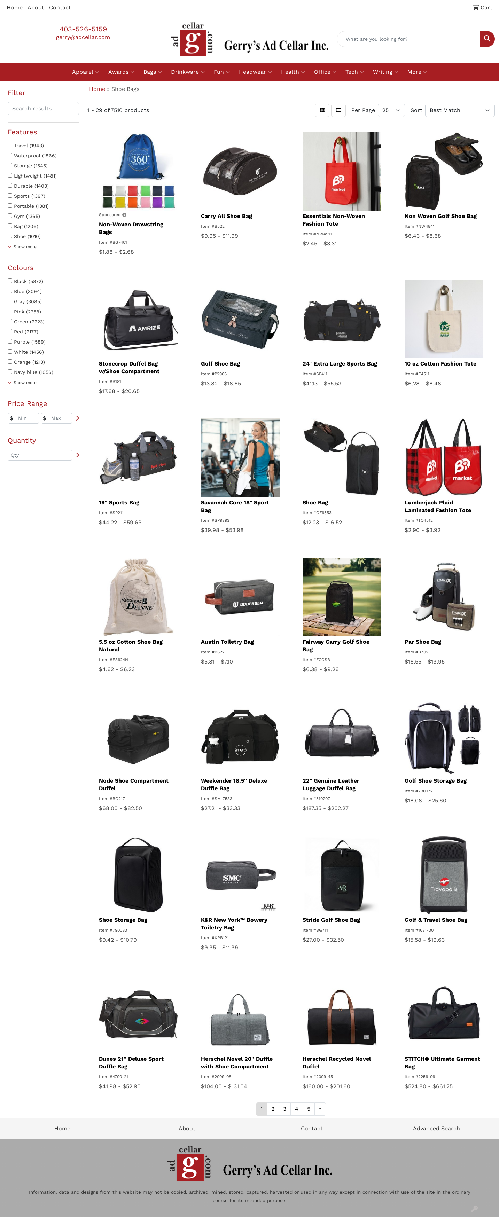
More (417, 72)
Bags (152, 72)
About (36, 7)
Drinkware (188, 72)
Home (15, 7)
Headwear (255, 72)
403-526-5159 (83, 29)
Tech (354, 72)
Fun (222, 72)
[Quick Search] (408, 39)
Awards (121, 72)
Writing (385, 72)
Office (325, 72)
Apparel (85, 72)
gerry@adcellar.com (83, 37)
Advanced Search (436, 1128)
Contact (60, 7)
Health (293, 72)
